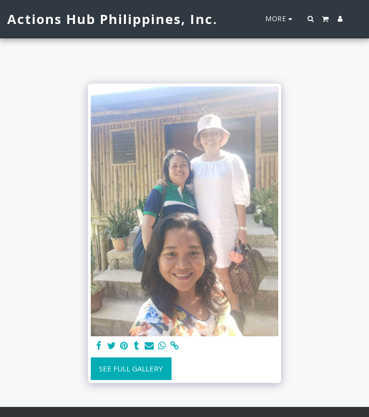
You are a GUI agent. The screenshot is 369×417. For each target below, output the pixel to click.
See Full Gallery (131, 368)
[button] (311, 18)
